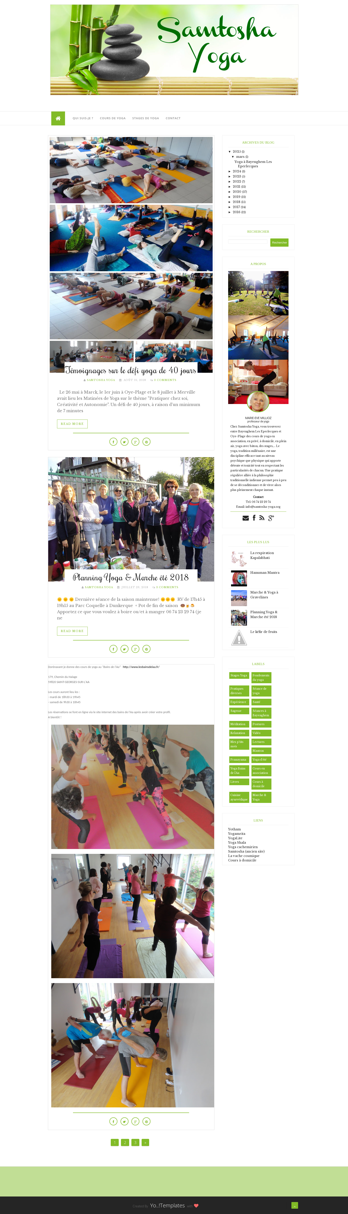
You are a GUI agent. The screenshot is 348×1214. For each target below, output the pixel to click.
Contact (173, 118)
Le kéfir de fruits (263, 632)
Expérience (238, 702)
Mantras (258, 750)
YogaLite (235, 838)
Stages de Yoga (145, 118)
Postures (259, 724)
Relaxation (237, 733)
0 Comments (165, 380)
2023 (237, 176)
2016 (237, 212)
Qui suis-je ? (83, 118)
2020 (237, 192)
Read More (72, 423)
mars (240, 157)
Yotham (234, 829)
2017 (237, 207)
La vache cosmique (243, 856)
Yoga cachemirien (243, 847)
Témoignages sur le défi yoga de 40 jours (130, 369)
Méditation (237, 724)
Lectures (259, 742)
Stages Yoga (238, 675)
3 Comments (167, 587)
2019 (237, 197)
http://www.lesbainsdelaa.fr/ (141, 667)
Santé (256, 702)
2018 (237, 202)
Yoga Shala (237, 843)
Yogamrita (236, 834)
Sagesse (235, 710)
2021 (237, 187)
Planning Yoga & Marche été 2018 (131, 577)
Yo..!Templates (167, 1205)
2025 (237, 152)
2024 (237, 171)
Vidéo (257, 733)
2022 (237, 181)
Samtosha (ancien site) (246, 851)
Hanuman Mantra (264, 573)
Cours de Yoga (113, 118)
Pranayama (238, 759)
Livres (234, 781)
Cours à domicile (242, 860)
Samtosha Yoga (101, 380)
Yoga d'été (260, 759)
